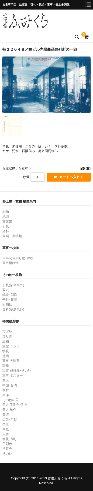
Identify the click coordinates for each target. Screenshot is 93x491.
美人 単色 (9, 409)
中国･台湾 (9, 385)
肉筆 (5, 424)
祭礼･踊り (9, 439)
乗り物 (7, 336)
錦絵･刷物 (9, 295)
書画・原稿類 (12, 236)
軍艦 (5, 366)
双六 (5, 290)
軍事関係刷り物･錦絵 (17, 258)
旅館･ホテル (11, 346)
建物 (5, 341)
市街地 (7, 331)
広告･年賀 (9, 419)
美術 (5, 414)
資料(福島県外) (13, 309)
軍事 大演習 (11, 361)
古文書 (7, 221)
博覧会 (7, 449)
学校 (5, 351)
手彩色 (7, 444)
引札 (5, 226)
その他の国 (10, 400)
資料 (5, 231)
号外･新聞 (9, 300)
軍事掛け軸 (10, 263)
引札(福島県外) (13, 285)
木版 (5, 429)
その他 (7, 453)
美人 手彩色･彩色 (15, 405)
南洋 (5, 395)
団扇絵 (7, 304)
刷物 (5, 211)
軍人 (5, 380)
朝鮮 (5, 390)
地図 (5, 216)
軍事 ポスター (12, 375)
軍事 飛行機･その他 (16, 370)
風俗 (5, 434)
